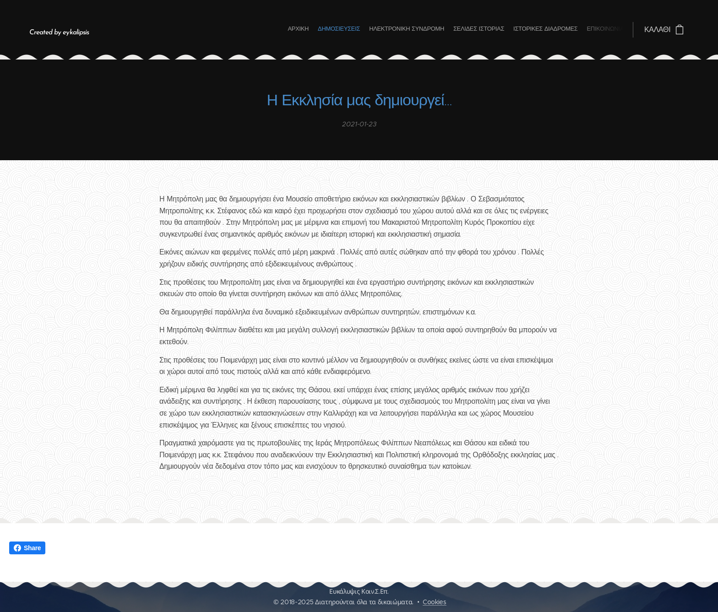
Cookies (434, 602)
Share (27, 548)
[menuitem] (579, 29)
